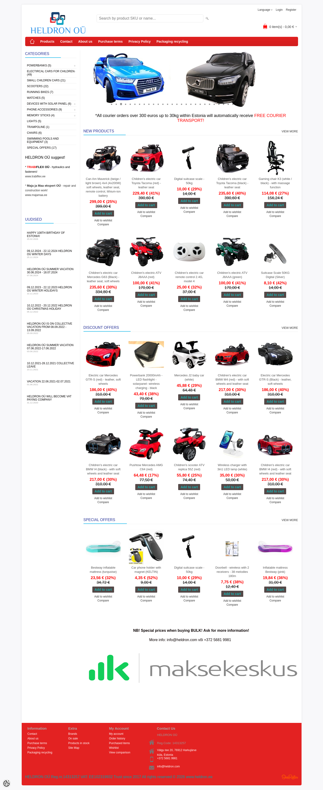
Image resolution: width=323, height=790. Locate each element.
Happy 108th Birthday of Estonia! (51, 235)
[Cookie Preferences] (6, 783)
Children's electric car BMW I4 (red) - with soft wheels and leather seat (275, 469)
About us (85, 41)
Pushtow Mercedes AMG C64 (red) (146, 467)
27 (232, 104)
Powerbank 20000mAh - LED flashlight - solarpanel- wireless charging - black (146, 382)
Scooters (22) (38, 86)
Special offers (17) (42, 147)
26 (228, 104)
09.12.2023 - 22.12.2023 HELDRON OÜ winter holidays (51, 290)
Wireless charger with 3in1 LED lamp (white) (232, 467)
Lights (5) (34, 121)
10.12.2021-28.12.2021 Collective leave (51, 366)
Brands (72, 733)
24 (218, 104)
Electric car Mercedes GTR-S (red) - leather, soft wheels (103, 379)
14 (172, 104)
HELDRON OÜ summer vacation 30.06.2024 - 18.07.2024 (51, 272)
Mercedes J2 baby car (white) (189, 377)
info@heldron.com (168, 766)
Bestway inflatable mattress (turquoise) (103, 570)
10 (153, 104)
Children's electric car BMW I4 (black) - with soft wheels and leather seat (103, 469)
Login (279, 9)
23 (214, 104)
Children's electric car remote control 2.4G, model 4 (189, 277)
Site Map (73, 747)
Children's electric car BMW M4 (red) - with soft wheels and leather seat (232, 379)
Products (47, 41)
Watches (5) (36, 98)
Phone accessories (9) (44, 109)
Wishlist (114, 747)
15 (176, 104)
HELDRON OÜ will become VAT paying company (51, 399)
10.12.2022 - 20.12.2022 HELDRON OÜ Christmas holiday (51, 308)
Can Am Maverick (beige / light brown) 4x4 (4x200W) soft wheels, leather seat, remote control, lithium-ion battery (103, 187)
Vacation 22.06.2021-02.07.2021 (51, 383)
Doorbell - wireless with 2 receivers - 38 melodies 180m (232, 572)
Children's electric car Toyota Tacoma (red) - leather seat (146, 183)
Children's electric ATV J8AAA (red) (146, 275)
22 (209, 104)
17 (186, 104)
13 (167, 104)
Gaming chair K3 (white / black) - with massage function (275, 183)
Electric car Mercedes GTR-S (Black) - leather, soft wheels (275, 379)
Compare (103, 224)
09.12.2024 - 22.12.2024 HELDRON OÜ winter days (51, 253)
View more (289, 131)
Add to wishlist (103, 220)
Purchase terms (110, 41)
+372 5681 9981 (167, 758)
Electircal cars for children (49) (51, 73)
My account (116, 733)
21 (204, 104)
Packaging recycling (172, 41)
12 (162, 104)
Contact (66, 41)
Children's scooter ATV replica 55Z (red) (189, 467)
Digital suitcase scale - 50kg (189, 181)
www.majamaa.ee (36, 195)
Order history (117, 738)
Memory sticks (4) (41, 115)
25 (223, 104)
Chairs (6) (34, 132)
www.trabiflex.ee (35, 176)
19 (195, 104)
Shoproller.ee (290, 777)
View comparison (119, 752)
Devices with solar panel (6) (49, 103)
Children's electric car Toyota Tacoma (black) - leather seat (232, 183)
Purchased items (119, 743)
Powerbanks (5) (39, 65)
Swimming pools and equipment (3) (43, 140)
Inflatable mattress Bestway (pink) (275, 570)
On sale (73, 738)
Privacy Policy (140, 41)
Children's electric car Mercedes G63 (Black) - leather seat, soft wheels (103, 277)
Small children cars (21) (46, 80)
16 (181, 104)
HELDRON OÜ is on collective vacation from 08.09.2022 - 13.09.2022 (51, 328)
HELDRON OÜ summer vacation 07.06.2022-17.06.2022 (51, 348)
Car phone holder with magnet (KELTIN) (146, 570)
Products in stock (79, 743)
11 (158, 104)
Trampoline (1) (38, 127)
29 (242, 104)
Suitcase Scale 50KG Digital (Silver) (275, 275)
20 (200, 104)
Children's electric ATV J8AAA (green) (232, 275)
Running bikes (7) (40, 92)
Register (291, 9)
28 (237, 104)
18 (190, 104)
